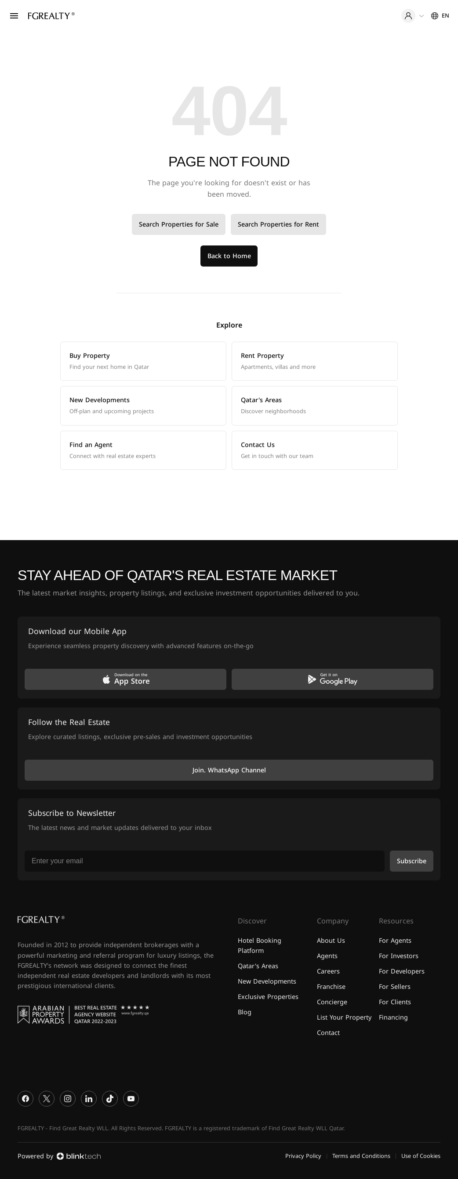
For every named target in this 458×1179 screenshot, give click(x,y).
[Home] (51, 15)
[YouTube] (131, 1099)
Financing (393, 1018)
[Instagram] (68, 1099)
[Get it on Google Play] (332, 679)
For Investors (398, 956)
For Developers (402, 971)
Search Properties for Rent (278, 225)
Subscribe (411, 861)
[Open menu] (14, 16)
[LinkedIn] (89, 1099)
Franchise (331, 987)
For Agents (395, 941)
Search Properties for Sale (178, 225)
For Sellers (395, 987)
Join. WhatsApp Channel (229, 770)
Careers (328, 971)
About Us (331, 941)
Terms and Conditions (361, 1156)
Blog (244, 1012)
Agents (327, 956)
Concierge (332, 1002)
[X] (47, 1099)
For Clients (395, 1002)
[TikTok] (110, 1099)
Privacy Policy (303, 1156)
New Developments (267, 982)
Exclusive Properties (268, 997)
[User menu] (412, 16)
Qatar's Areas (258, 966)
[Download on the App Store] (125, 679)
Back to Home (229, 256)
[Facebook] (25, 1099)
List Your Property (344, 1018)
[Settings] (440, 15)
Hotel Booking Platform (259, 946)
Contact (328, 1033)
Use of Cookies (420, 1156)
